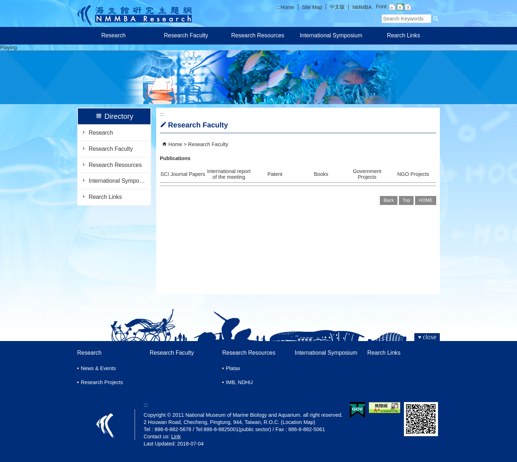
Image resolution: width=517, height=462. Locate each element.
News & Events (98, 368)
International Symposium (331, 35)
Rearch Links (403, 35)
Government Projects (367, 174)
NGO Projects (413, 174)
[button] (436, 18)
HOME (426, 200)
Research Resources (258, 35)
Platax (233, 368)
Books (321, 174)
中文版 (337, 7)
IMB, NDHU (239, 382)
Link (176, 436)
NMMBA (362, 7)
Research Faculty (186, 35)
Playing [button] (8, 47)
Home (287, 7)
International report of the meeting (229, 174)
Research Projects (102, 382)
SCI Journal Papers (182, 174)
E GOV (357, 410)
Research (113, 35)
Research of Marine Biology (134, 13)
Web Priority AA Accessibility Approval (384, 407)
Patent (275, 174)
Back (388, 200)
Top (406, 200)
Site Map (312, 7)
